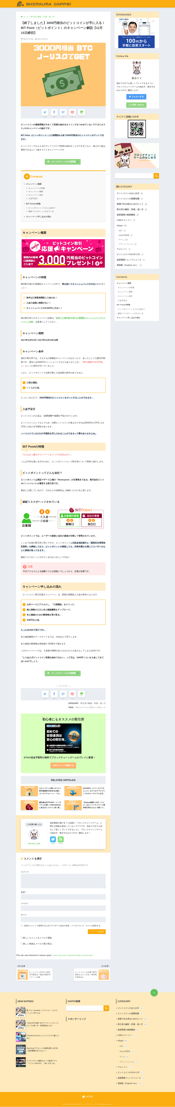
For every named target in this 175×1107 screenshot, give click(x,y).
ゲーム (123, 240)
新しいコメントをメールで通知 (37, 937)
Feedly (61, 843)
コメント (25, 871)
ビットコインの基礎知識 (130, 199)
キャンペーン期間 (35, 191)
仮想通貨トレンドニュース (131, 260)
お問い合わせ (136, 105)
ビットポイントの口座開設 (63, 161)
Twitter (53, 843)
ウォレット (124, 249)
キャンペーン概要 (34, 184)
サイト (24, 914)
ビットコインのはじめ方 (130, 193)
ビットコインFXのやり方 (130, 255)
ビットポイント (99, 707)
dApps (122, 226)
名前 (23, 892)
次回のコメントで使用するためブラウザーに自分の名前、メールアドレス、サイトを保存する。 (63, 925)
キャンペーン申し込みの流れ (38, 216)
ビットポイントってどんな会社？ (42, 208)
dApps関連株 (126, 235)
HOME (87, 1096)
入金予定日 (33, 198)
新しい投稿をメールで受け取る (37, 943)
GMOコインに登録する (63, 765)
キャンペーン (83, 707)
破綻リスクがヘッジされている (41, 211)
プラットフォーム (128, 244)
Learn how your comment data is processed (72, 955)
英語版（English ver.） (129, 265)
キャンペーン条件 (35, 195)
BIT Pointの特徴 (33, 203)
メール (24, 903)
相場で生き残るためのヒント (132, 204)
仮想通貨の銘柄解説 (128, 215)
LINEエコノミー (126, 220)
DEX (122, 231)
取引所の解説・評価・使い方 (93, 703)
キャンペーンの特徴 (36, 188)
